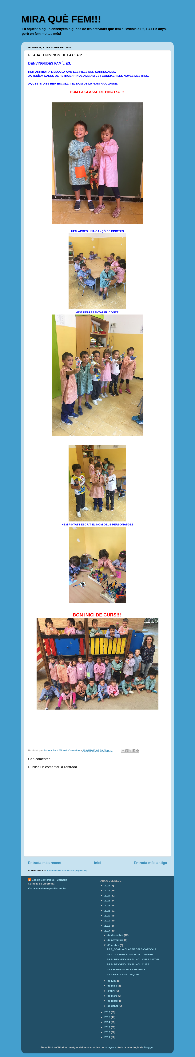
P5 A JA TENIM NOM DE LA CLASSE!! (130, 954)
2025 (107, 890)
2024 (107, 895)
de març (112, 995)
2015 (107, 1017)
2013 (107, 1027)
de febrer (113, 1000)
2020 (107, 915)
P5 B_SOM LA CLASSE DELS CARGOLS (131, 949)
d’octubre (113, 945)
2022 (107, 905)
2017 (107, 930)
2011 (107, 1037)
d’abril (111, 990)
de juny (112, 980)
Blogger (148, 1047)
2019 (107, 920)
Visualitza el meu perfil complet (47, 888)
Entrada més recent (44, 863)
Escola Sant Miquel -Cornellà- (50, 879)
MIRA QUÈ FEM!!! (61, 19)
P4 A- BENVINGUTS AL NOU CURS (128, 964)
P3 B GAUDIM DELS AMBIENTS (126, 969)
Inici (97, 863)
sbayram (110, 1047)
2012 (107, 1032)
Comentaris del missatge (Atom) (67, 870)
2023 (107, 900)
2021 (107, 910)
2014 (107, 1022)
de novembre (115, 940)
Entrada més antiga (150, 863)
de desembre (115, 935)
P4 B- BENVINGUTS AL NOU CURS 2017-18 (133, 959)
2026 (107, 885)
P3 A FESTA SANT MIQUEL (123, 974)
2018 (107, 925)
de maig (112, 985)
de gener (113, 1005)
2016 (107, 1012)
